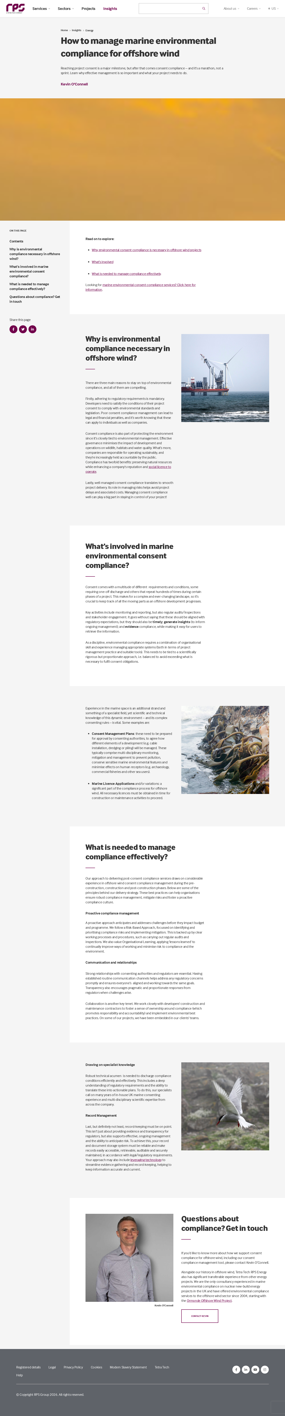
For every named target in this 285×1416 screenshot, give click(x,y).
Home (64, 30)
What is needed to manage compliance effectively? (29, 286)
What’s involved (102, 261)
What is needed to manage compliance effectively (126, 273)
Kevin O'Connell (74, 83)
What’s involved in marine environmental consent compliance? (29, 271)
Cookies (96, 1367)
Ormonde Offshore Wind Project (209, 1300)
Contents (16, 241)
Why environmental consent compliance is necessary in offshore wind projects (146, 250)
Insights (110, 8)
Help (19, 1375)
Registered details (28, 1367)
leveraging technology (146, 1160)
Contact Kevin (199, 1316)
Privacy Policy (73, 1367)
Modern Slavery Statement (128, 1367)
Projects (88, 8)
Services (41, 8)
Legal (52, 1367)
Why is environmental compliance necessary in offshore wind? (35, 254)
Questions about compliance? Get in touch (35, 299)
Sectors (66, 8)
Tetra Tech (162, 1367)
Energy (89, 30)
